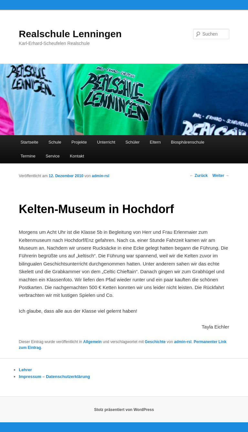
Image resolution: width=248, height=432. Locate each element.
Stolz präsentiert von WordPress (124, 409)
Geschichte (155, 342)
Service (52, 156)
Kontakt (77, 156)
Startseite (29, 142)
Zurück (199, 175)
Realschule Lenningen (70, 33)
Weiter (220, 175)
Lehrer (25, 369)
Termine (28, 156)
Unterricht (106, 142)
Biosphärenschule (187, 142)
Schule (54, 142)
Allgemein (92, 342)
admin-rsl (100, 176)
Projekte (79, 142)
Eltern (155, 142)
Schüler (132, 142)
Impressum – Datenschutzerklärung (54, 376)
